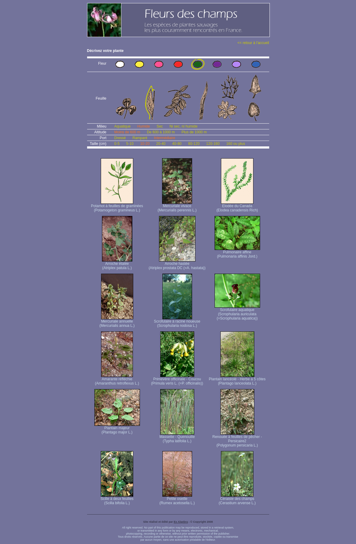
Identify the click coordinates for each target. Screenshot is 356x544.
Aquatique (122, 126)
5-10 (130, 144)
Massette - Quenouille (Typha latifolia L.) (177, 437)
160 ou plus (235, 144)
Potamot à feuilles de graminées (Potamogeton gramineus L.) (117, 206)
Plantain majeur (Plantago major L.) (117, 428)
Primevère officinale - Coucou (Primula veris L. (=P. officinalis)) (177, 379)
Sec (160, 126)
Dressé (120, 138)
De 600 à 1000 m (161, 132)
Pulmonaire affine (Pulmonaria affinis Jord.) (237, 252)
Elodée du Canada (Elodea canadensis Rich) (237, 206)
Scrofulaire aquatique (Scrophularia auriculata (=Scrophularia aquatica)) (237, 312)
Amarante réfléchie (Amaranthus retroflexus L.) (117, 379)
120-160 (212, 144)
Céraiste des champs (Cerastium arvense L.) (237, 499)
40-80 (176, 144)
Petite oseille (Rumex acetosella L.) (177, 499)
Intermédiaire (164, 138)
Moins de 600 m (127, 132)
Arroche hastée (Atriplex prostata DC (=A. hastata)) (177, 264)
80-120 (193, 144)
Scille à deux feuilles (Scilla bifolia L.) (117, 499)
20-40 (161, 144)
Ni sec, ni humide (184, 126)
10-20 (145, 144)
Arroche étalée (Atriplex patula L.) (117, 264)
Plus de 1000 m (194, 132)
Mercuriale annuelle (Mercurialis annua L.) (116, 322)
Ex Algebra (181, 521)
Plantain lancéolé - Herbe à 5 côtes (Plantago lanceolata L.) (237, 379)
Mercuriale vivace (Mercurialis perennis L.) (177, 206)
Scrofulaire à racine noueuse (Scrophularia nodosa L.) (177, 322)
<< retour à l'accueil (253, 43)
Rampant (140, 138)
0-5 (117, 144)
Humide (143, 126)
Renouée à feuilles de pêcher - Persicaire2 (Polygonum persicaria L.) (237, 439)
